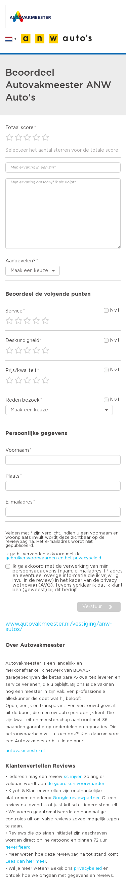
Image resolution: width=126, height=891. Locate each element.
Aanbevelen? (20, 261)
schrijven (73, 777)
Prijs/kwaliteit (21, 370)
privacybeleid (88, 868)
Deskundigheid (22, 340)
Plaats (12, 476)
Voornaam (17, 450)
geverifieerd (18, 847)
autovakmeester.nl (25, 751)
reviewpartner (84, 798)
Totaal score (19, 127)
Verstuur (92, 606)
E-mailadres (19, 502)
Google (61, 798)
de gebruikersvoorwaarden (76, 784)
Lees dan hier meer (25, 861)
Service (14, 311)
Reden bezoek (22, 400)
